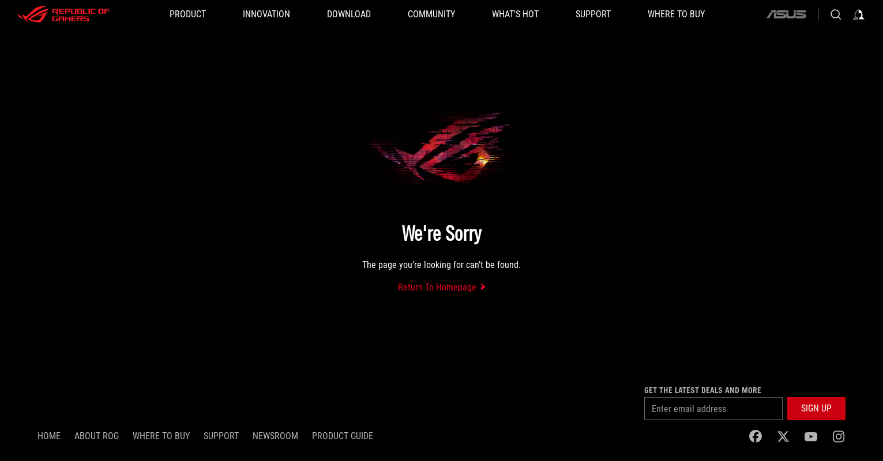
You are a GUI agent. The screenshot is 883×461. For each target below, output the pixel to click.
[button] (188, 14)
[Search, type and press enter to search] (836, 14)
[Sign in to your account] (859, 14)
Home (49, 435)
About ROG (96, 435)
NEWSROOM (275, 435)
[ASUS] (786, 14)
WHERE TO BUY (161, 435)
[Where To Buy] (676, 14)
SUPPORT (221, 435)
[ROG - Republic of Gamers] (63, 14)
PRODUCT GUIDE (342, 435)
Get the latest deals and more (702, 390)
